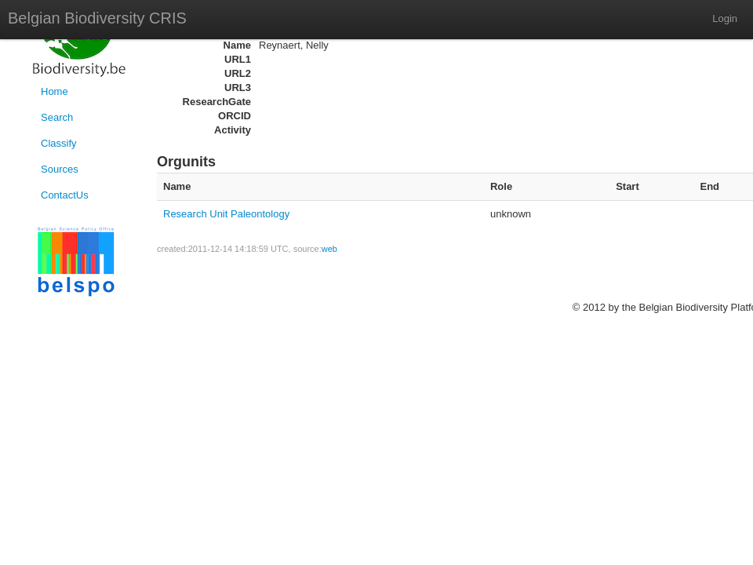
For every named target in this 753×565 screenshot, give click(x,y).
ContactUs (65, 195)
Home (54, 91)
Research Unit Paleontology (226, 214)
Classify (59, 143)
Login (724, 18)
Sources (59, 169)
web (329, 248)
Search (57, 117)
